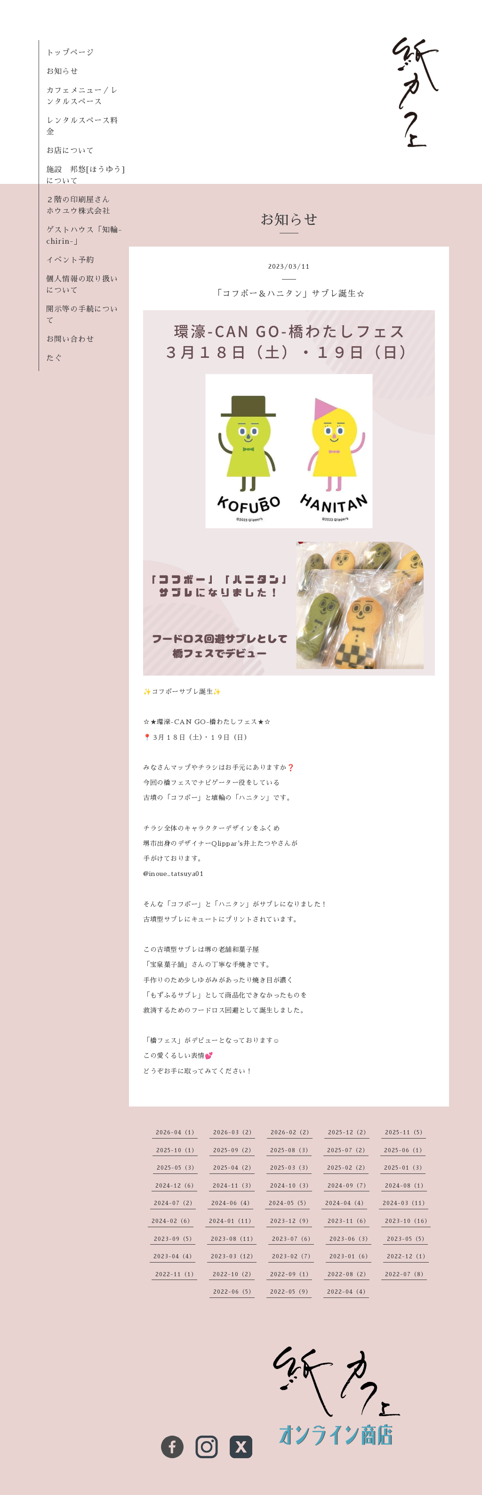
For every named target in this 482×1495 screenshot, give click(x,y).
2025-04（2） (234, 1168)
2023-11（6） (349, 1221)
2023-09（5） (174, 1239)
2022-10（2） (234, 1274)
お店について (70, 151)
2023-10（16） (408, 1221)
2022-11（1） (176, 1274)
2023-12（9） (291, 1221)
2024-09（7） (349, 1186)
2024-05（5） (289, 1203)
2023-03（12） (234, 1256)
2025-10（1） (177, 1150)
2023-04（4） (174, 1256)
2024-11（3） (234, 1186)
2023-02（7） (293, 1256)
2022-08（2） (349, 1274)
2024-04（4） (346, 1203)
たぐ (54, 358)
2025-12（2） (349, 1132)
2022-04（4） (348, 1292)
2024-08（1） (406, 1186)
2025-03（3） (291, 1168)
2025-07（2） (348, 1150)
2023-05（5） (407, 1239)
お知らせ (62, 71)
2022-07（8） (406, 1274)
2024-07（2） (175, 1203)
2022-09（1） (291, 1274)
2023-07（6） (293, 1239)
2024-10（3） (291, 1186)
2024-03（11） (405, 1203)
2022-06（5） (234, 1292)
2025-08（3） (291, 1150)
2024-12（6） (176, 1186)
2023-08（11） (234, 1239)
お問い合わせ (70, 339)
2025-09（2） (234, 1150)
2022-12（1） (408, 1256)
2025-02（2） (348, 1168)
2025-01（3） (405, 1168)
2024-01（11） (232, 1221)
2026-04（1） (177, 1132)
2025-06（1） (405, 1150)
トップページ (70, 53)
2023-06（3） (350, 1239)
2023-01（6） (350, 1256)
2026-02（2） (292, 1132)
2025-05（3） (177, 1168)
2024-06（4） (232, 1203)
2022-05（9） (291, 1292)
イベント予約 (70, 260)
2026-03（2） (234, 1132)
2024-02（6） (172, 1221)
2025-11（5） (405, 1132)
